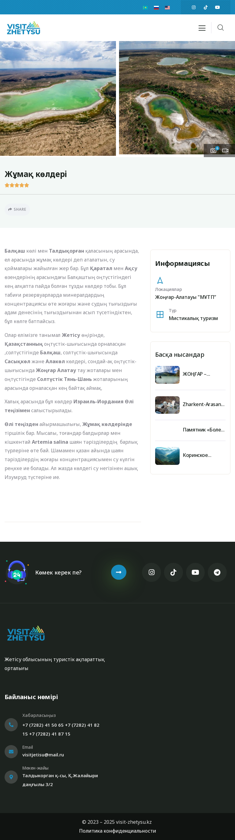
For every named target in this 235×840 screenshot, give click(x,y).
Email (27, 747)
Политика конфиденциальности (117, 830)
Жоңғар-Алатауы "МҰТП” (185, 297)
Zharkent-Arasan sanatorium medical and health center (204, 404)
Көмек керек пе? (58, 572)
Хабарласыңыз (39, 715)
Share (17, 209)
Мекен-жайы (35, 768)
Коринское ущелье (195, 455)
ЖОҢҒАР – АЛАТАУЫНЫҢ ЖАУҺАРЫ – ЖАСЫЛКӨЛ (200, 374)
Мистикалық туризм (193, 318)
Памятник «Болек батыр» (203, 429)
